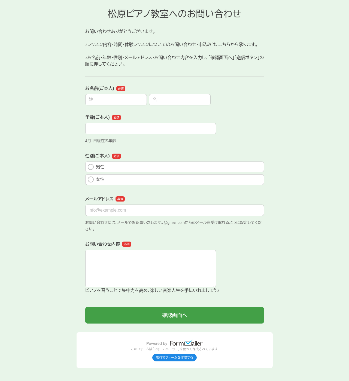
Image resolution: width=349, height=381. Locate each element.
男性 (96, 167)
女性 (96, 179)
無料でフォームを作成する (174, 357)
